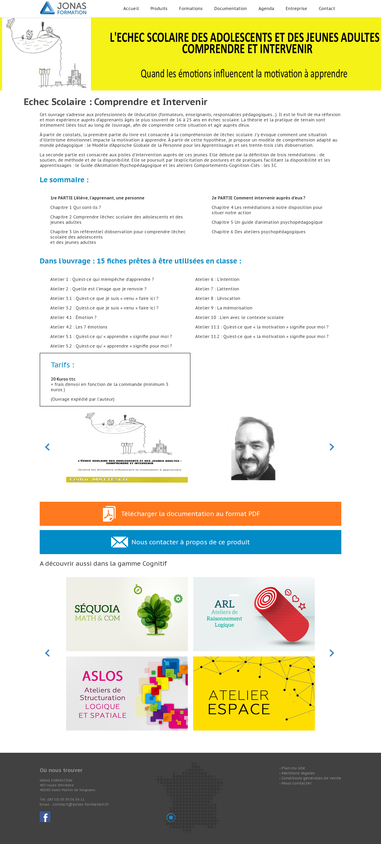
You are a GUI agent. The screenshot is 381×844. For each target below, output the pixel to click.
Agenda (266, 8)
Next (332, 447)
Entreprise (296, 8)
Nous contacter (297, 783)
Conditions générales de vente (311, 778)
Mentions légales (298, 772)
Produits (159, 8)
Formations (191, 8)
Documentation (230, 8)
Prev (47, 447)
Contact (327, 8)
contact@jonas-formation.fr (81, 804)
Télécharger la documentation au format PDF (190, 514)
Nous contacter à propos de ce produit (190, 542)
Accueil (131, 8)
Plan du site (293, 767)
